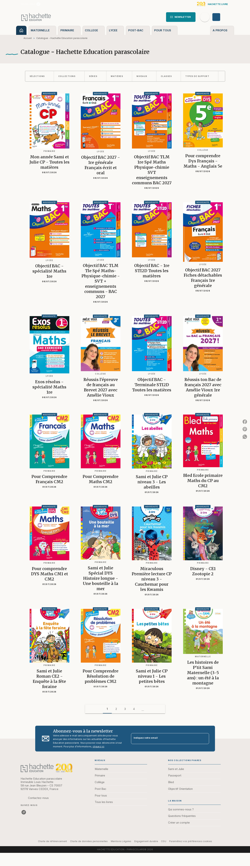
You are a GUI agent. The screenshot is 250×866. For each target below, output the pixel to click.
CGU (163, 841)
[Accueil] (36, 17)
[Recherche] (205, 17)
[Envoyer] (204, 738)
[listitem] (38, 4)
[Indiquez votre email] (165, 738)
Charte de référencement (52, 841)
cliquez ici (98, 746)
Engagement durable (146, 841)
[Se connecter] (220, 17)
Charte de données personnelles (89, 841)
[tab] (21, 30)
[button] (181, 17)
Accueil (28, 38)
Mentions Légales (121, 841)
